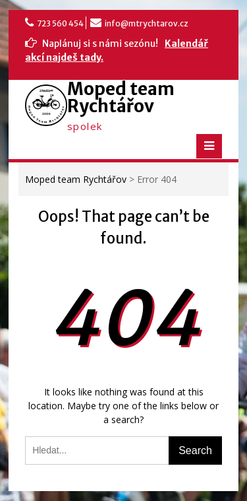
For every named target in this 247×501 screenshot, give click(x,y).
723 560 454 (60, 23)
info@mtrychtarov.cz (146, 23)
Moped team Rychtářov (121, 97)
